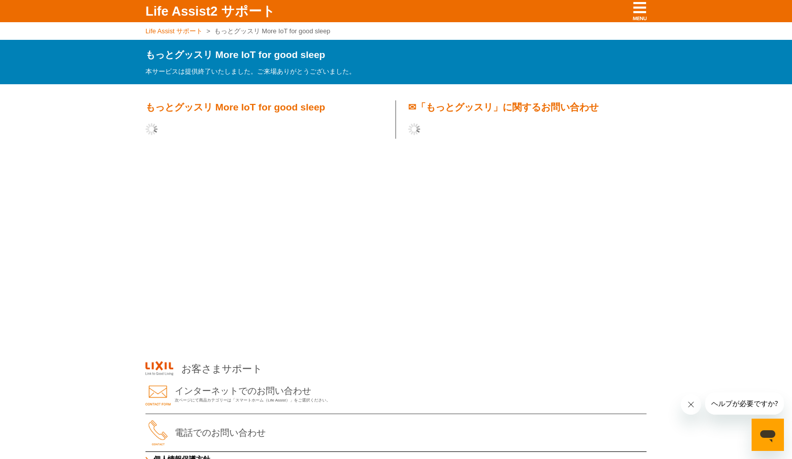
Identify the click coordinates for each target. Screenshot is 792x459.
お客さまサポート (203, 368)
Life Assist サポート (174, 31)
